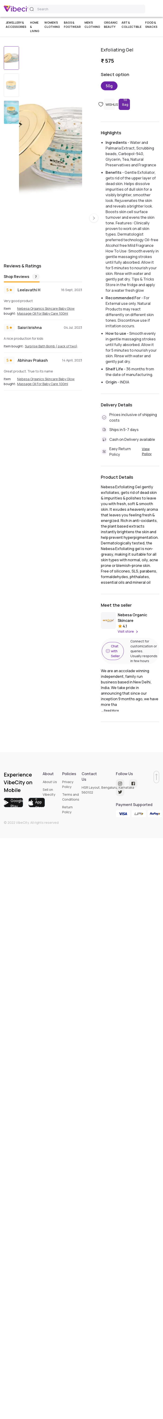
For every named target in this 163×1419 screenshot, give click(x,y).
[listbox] (50, 148)
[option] (50, 85)
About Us (50, 782)
